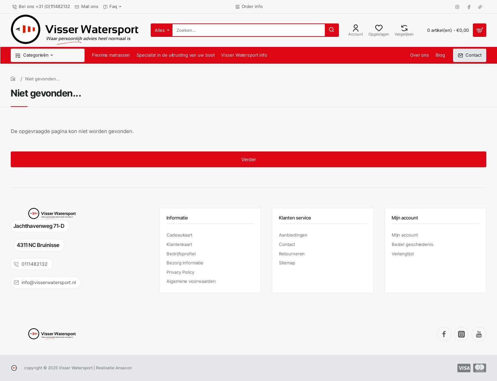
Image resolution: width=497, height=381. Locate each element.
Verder (248, 159)
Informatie (177, 217)
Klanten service (295, 217)
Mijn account (405, 217)
